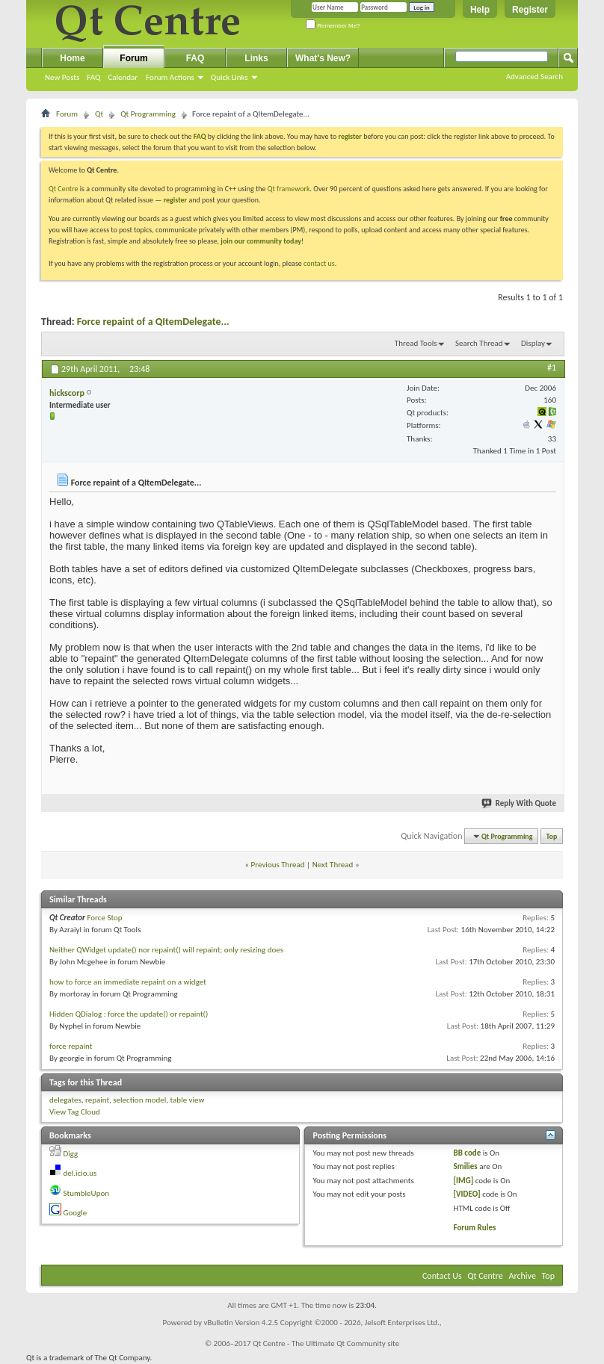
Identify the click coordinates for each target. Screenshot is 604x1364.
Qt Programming (148, 114)
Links (256, 58)
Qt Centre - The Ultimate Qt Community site (326, 1343)
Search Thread (479, 343)
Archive (522, 1276)
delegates (65, 1100)
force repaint (70, 1046)
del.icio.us (80, 1173)
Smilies (466, 1166)
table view (187, 1100)
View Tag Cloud (74, 1112)
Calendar (123, 77)
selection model (139, 1100)
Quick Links (229, 77)
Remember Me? (333, 25)
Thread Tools (416, 343)
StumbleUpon (87, 1193)
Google (75, 1213)
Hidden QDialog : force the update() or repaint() (128, 1014)
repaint (97, 1100)
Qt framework (289, 188)
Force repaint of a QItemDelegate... (153, 321)
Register (530, 9)
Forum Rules (475, 1228)
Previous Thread (278, 864)
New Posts (62, 77)
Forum (133, 58)
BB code (467, 1153)
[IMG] (464, 1180)
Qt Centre (63, 188)
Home (72, 58)
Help (480, 9)
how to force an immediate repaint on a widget (127, 982)
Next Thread (333, 864)
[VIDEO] (467, 1194)
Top (552, 836)
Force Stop (104, 918)
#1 (551, 367)
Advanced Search (534, 76)
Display (533, 343)
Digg (71, 1154)
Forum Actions (170, 77)
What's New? (323, 58)
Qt (99, 114)
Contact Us (442, 1276)
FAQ (93, 77)
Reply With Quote (519, 803)
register (175, 200)
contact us (319, 263)
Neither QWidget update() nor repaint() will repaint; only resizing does (166, 950)
